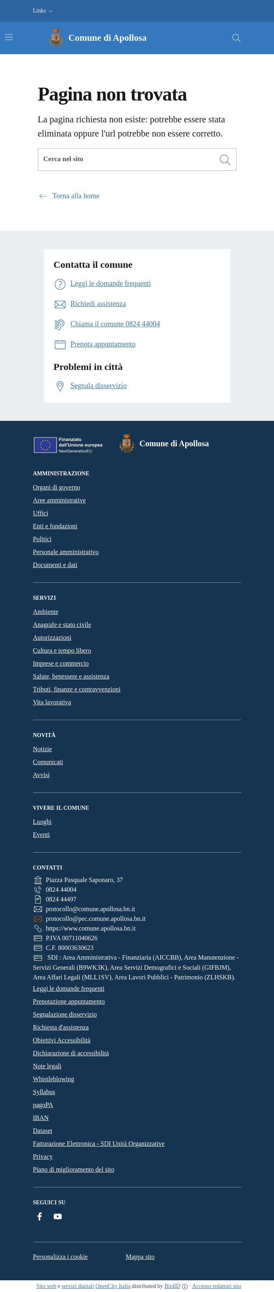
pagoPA (43, 1104)
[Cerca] (225, 159)
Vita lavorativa (52, 702)
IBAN (41, 1117)
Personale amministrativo (66, 551)
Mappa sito (140, 1256)
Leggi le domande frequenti (69, 988)
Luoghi (42, 821)
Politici (42, 539)
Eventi (41, 834)
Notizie (42, 749)
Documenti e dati (55, 564)
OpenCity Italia (113, 1286)
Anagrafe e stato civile (62, 624)
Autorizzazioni (52, 637)
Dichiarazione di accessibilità (71, 1053)
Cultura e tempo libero (62, 650)
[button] (43, 11)
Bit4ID (172, 1286)
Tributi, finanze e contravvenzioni (77, 689)
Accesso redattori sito (216, 1286)
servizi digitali (78, 1286)
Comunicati (48, 761)
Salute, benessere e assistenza (71, 676)
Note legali (47, 1066)
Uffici (40, 513)
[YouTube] (57, 1216)
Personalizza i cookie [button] (60, 1256)
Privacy (43, 1156)
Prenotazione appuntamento (69, 1001)
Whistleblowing (53, 1079)
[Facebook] (39, 1216)
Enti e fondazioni (55, 526)
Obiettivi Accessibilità (62, 1040)
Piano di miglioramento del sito (74, 1169)
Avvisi (41, 774)
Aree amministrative (59, 500)
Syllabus (44, 1091)
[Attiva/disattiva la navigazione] (9, 37)
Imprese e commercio (61, 663)
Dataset (42, 1130)
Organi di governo (56, 487)
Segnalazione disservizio (65, 1014)
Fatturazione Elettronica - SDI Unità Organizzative (99, 1143)
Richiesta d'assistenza (61, 1027)
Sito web (46, 1286)
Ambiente (46, 611)
